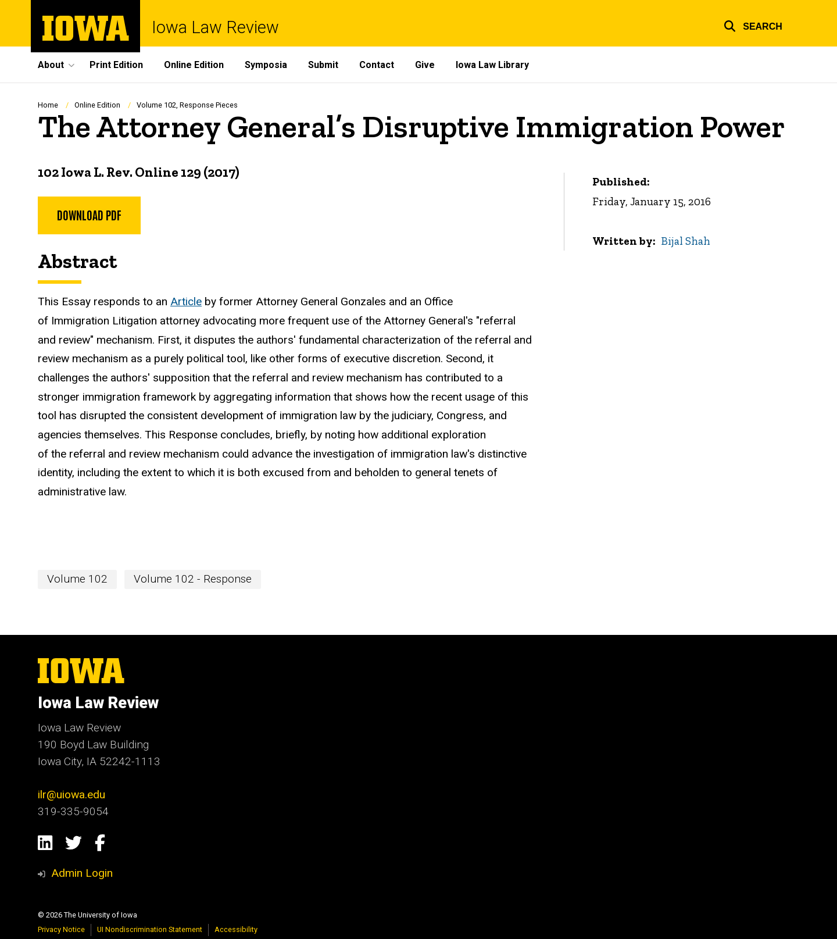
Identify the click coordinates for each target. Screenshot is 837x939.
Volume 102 (77, 578)
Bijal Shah (686, 241)
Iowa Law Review (215, 27)
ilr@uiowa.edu (71, 794)
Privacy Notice (61, 929)
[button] (753, 24)
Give (425, 64)
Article (186, 302)
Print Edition (116, 64)
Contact (376, 64)
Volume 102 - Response (193, 578)
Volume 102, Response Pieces (187, 105)
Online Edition (194, 64)
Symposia (266, 64)
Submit (323, 64)
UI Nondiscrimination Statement (149, 929)
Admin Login (82, 873)
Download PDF (89, 214)
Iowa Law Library (492, 64)
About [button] (51, 64)
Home (48, 105)
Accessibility (235, 929)
